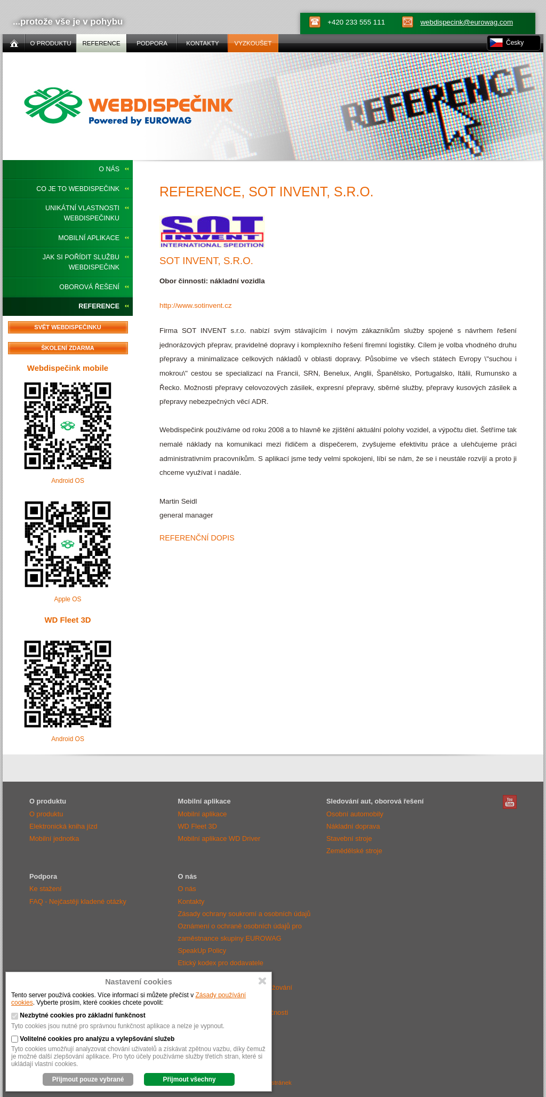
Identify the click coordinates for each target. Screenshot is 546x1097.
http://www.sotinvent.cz (195, 305)
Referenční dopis (197, 538)
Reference (98, 306)
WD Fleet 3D (67, 619)
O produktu (46, 814)
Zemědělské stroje (354, 851)
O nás (109, 169)
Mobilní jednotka (54, 838)
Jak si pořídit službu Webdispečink (81, 262)
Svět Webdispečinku (67, 327)
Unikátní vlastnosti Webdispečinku (82, 213)
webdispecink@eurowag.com (466, 22)
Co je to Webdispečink (77, 189)
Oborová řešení (89, 287)
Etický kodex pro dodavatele (220, 963)
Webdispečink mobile (67, 367)
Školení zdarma (67, 348)
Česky (515, 42)
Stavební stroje (349, 838)
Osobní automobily (354, 814)
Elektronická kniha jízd (63, 826)
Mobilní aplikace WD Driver (219, 838)
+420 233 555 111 (356, 22)
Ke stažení (45, 889)
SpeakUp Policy (202, 951)
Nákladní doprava (353, 826)
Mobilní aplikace (88, 238)
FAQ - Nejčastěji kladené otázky (77, 901)
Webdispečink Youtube (510, 802)
